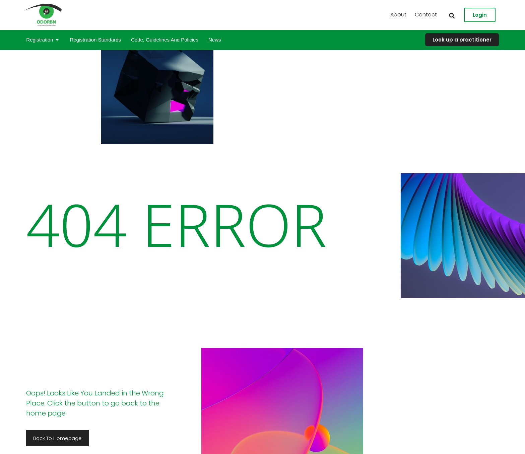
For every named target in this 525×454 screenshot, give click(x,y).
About (482, 14)
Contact (510, 14)
